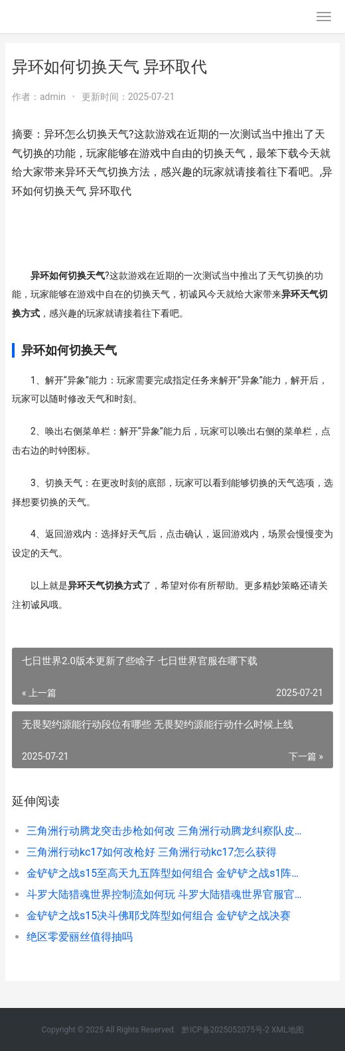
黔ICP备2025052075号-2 (225, 1029)
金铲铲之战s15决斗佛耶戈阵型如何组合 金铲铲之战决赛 (159, 915)
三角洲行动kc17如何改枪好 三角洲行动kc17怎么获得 (152, 852)
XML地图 (287, 1029)
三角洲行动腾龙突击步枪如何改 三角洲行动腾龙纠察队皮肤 (165, 831)
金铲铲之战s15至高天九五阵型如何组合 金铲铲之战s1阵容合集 (165, 873)
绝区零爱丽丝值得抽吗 (80, 936)
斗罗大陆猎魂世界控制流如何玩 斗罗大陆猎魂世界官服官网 (165, 894)
